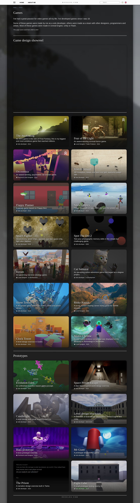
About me (32, 2)
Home (22, 2)
